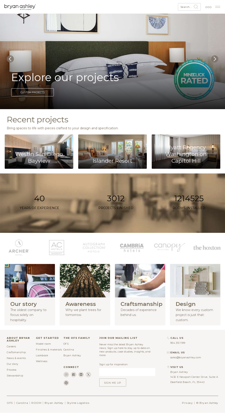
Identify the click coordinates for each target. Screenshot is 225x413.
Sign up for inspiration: (113, 364)
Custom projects (32, 92)
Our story (12, 363)
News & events (16, 358)
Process (12, 369)
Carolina (68, 349)
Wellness (41, 361)
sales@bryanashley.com (185, 357)
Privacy (187, 402)
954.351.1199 (177, 342)
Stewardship (15, 375)
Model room (43, 343)
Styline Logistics (78, 402)
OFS (66, 343)
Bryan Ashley (72, 355)
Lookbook (42, 355)
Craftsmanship (16, 352)
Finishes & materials (49, 349)
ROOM (36, 402)
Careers (11, 346)
